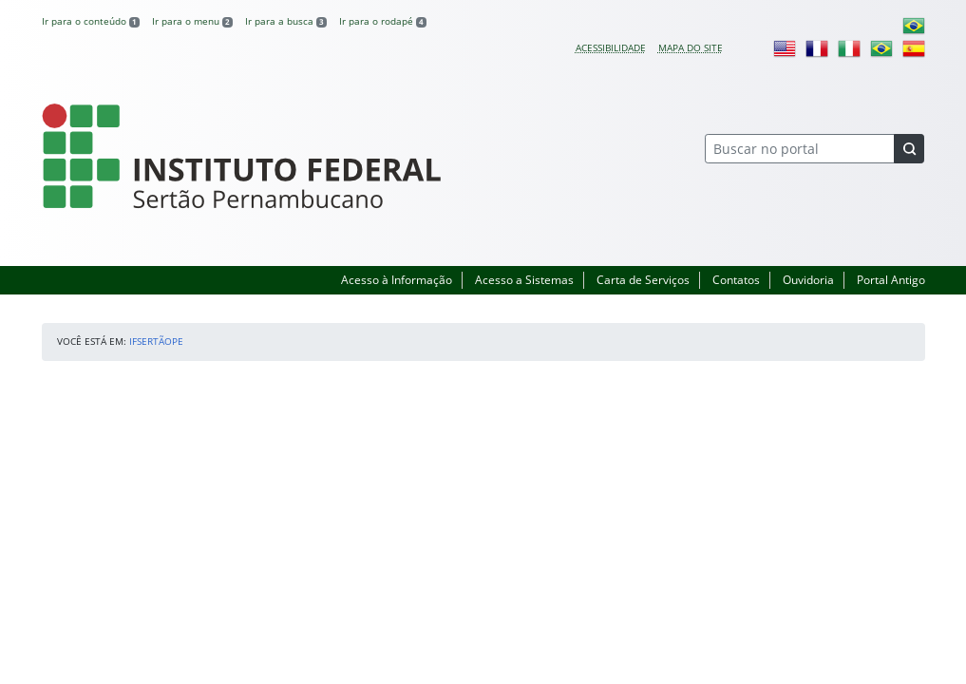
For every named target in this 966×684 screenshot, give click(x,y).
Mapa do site (690, 47)
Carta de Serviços (643, 280)
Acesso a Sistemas (524, 280)
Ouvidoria (808, 280)
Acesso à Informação (396, 280)
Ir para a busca (286, 21)
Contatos (736, 280)
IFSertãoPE (156, 341)
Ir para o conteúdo (91, 21)
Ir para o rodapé (382, 21)
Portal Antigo (891, 280)
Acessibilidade (611, 47)
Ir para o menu (192, 21)
